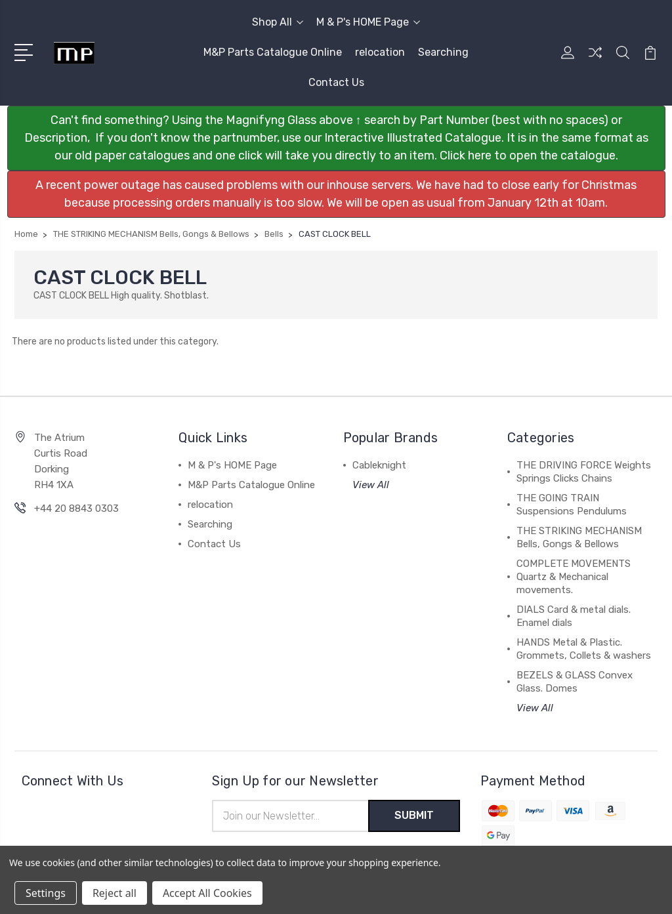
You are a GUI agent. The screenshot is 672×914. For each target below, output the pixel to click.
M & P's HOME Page (368, 22)
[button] (336, 138)
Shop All (277, 22)
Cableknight (379, 465)
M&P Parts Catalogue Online (272, 52)
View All (370, 485)
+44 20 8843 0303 (76, 508)
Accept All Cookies (207, 893)
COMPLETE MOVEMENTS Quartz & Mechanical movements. (573, 577)
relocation (380, 52)
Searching (443, 52)
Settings (46, 893)
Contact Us (336, 82)
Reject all (114, 893)
